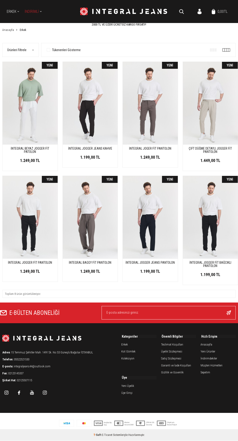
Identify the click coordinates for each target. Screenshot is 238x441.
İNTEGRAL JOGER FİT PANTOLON (150, 148)
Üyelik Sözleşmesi (171, 352)
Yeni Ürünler (208, 352)
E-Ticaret (107, 435)
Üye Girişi (126, 393)
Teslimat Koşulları (172, 345)
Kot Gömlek (128, 352)
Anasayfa (206, 345)
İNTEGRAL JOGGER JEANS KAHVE (90, 148)
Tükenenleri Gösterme (64, 50)
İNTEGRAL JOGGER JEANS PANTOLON (150, 262)
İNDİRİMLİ (32, 11)
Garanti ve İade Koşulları (176, 366)
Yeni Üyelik (127, 386)
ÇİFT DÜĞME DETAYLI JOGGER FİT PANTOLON (210, 150)
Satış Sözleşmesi (171, 359)
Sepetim (205, 373)
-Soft (97, 435)
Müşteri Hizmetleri (211, 366)
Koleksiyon (127, 359)
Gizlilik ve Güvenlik (172, 373)
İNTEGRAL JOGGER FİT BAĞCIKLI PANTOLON (210, 264)
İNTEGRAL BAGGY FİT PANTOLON (90, 262)
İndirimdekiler (209, 359)
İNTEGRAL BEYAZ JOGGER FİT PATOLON (30, 150)
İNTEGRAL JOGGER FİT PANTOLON (30, 262)
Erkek (11, 11)
